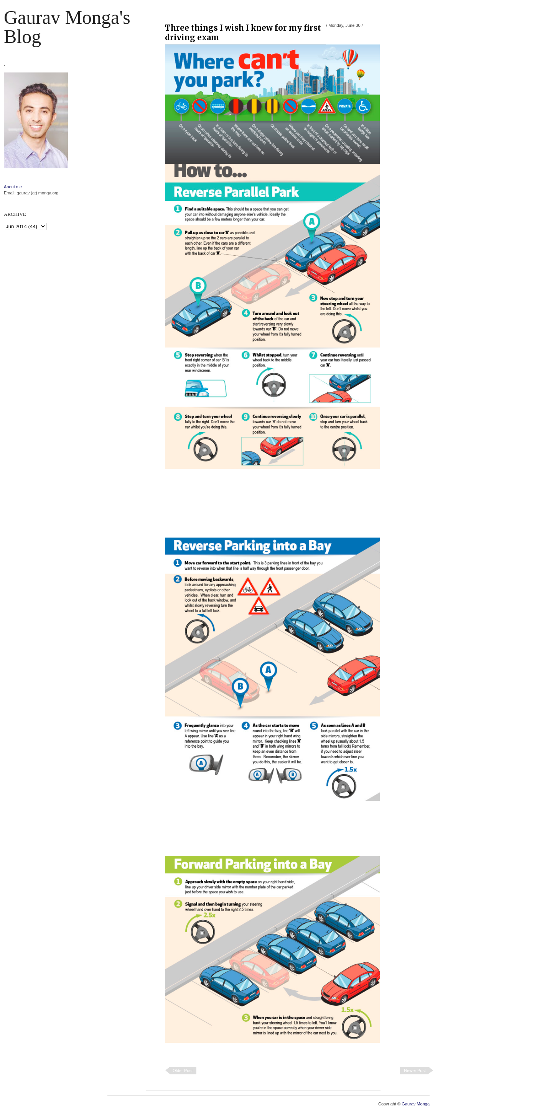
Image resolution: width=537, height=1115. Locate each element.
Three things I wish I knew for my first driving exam (243, 32)
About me (13, 186)
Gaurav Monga (416, 1104)
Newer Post (415, 1070)
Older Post (183, 1070)
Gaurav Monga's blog (67, 27)
